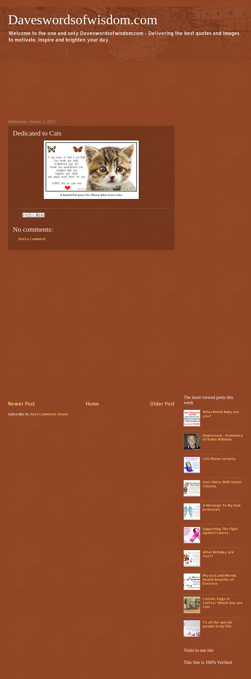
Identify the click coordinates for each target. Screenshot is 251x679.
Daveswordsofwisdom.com (82, 19)
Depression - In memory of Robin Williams (223, 437)
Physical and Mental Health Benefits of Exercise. (219, 579)
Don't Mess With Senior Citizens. (222, 484)
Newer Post (21, 404)
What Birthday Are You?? (218, 554)
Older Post (162, 404)
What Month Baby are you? (221, 414)
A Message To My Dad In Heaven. (221, 507)
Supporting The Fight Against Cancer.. (220, 531)
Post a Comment (31, 239)
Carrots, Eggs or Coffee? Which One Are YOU (223, 603)
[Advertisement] (125, 81)
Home (92, 404)
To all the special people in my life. (217, 624)
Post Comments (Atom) (49, 414)
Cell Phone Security (219, 458)
